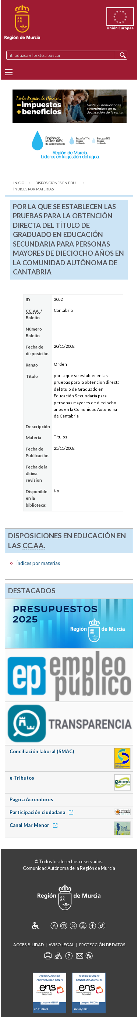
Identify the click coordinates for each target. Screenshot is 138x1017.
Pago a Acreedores (31, 799)
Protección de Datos (102, 944)
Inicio (18, 183)
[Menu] (9, 72)
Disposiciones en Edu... (56, 183)
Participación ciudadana (43, 812)
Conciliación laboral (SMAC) (42, 751)
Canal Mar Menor (35, 825)
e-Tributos (22, 778)
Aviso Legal (61, 944)
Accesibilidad (28, 944)
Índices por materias (33, 189)
